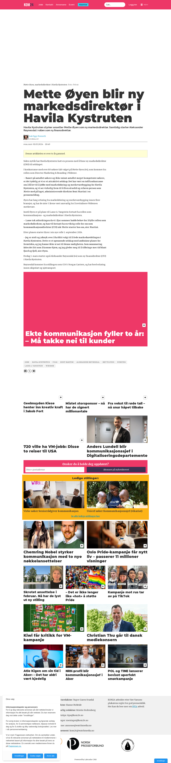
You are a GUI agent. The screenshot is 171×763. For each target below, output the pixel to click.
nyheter (121, 362)
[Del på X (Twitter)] (29, 371)
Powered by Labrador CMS (85, 759)
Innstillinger (161, 761)
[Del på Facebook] (25, 371)
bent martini (67, 362)
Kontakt (49, 5)
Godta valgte (35, 756)
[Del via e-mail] (34, 371)
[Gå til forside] (28, 4)
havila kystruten (41, 362)
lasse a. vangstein (34, 366)
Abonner (83, 5)
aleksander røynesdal (88, 362)
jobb (27, 362)
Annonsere (61, 5)
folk (55, 362)
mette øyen (108, 362)
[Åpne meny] (144, 5)
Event (72, 5)
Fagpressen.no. (14, 746)
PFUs (134, 706)
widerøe (50, 366)
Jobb (40, 5)
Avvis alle (50, 756)
